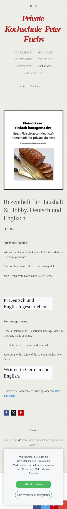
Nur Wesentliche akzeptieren (33, 494)
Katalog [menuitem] (45, 66)
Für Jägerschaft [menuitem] (38, 86)
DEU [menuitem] (29, 6)
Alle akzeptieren (33, 484)
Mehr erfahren (42, 469)
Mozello (22, 439)
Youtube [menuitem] (45, 59)
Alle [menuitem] (22, 86)
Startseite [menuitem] (23, 52)
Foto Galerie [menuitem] (33, 73)
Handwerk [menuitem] (23, 59)
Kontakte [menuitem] (23, 66)
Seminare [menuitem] (45, 52)
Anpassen (34, 473)
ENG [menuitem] (37, 6)
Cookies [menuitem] (33, 430)
